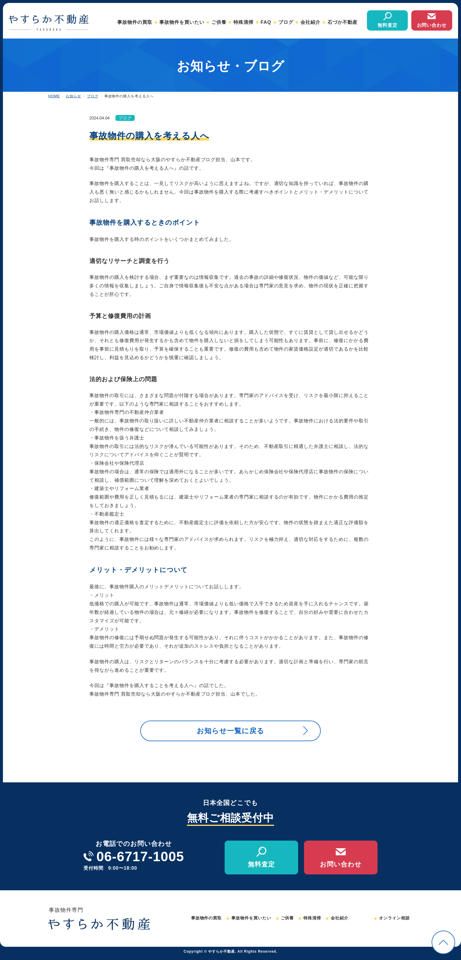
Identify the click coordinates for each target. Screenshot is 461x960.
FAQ (266, 22)
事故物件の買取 (134, 22)
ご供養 (218, 22)
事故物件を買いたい (181, 22)
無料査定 (387, 25)
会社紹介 (310, 22)
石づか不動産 (343, 22)
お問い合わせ (432, 25)
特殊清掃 (243, 22)
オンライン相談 (394, 921)
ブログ (285, 22)
